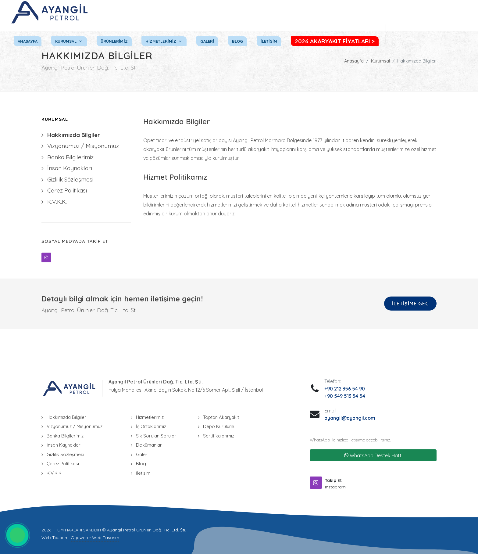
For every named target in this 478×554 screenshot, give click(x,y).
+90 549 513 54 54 (344, 396)
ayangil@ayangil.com (349, 418)
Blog (141, 463)
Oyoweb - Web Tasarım (95, 537)
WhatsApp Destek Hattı (373, 455)
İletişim (143, 473)
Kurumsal (380, 61)
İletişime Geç (410, 303)
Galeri (142, 454)
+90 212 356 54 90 (344, 389)
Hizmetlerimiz (150, 417)
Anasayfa (354, 61)
